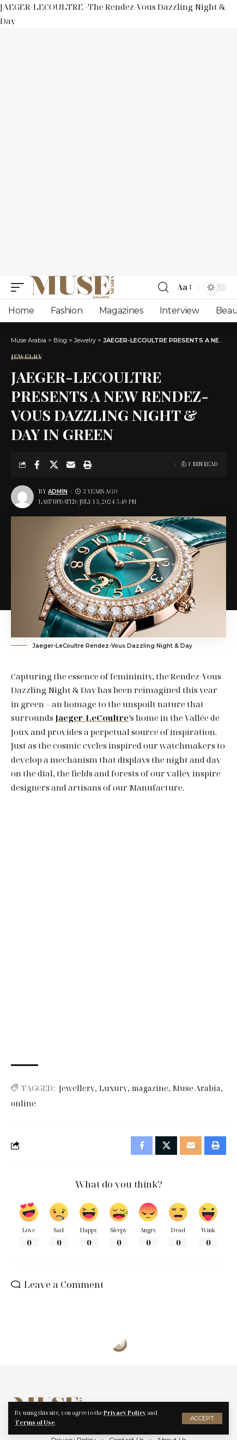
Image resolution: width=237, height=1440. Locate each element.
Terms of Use (35, 1422)
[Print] (87, 464)
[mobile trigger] (20, 287)
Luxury (113, 1088)
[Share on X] (54, 464)
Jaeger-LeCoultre (92, 717)
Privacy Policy (125, 1413)
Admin (58, 491)
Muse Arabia (197, 1088)
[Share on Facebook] (37, 464)
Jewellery (77, 1088)
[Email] (70, 464)
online (23, 1103)
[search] (163, 287)
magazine (150, 1088)
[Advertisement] (118, 151)
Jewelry (26, 356)
